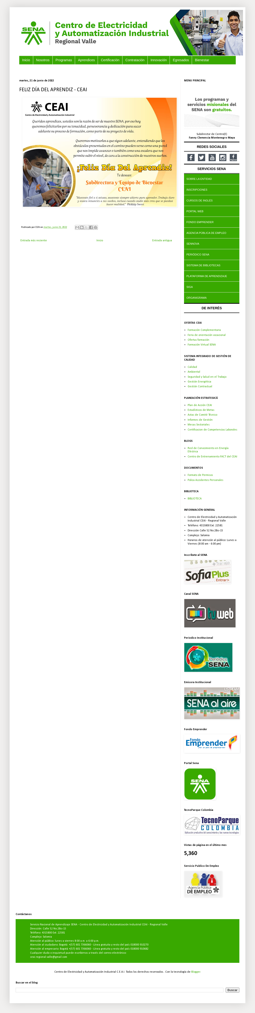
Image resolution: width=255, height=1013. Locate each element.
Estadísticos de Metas (201, 410)
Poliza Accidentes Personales (205, 480)
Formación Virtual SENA (202, 344)
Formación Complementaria (204, 330)
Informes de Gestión (200, 420)
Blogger (195, 972)
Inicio (99, 240)
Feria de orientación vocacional (207, 335)
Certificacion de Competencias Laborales (212, 429)
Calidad (192, 367)
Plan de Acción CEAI (200, 405)
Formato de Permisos (200, 475)
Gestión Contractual (200, 386)
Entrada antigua (162, 240)
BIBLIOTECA (195, 498)
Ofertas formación (198, 340)
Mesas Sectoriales (199, 424)
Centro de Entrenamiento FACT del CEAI (212, 456)
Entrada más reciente (33, 240)
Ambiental (194, 371)
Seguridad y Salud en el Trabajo (207, 377)
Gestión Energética (199, 381)
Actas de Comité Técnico (202, 414)
